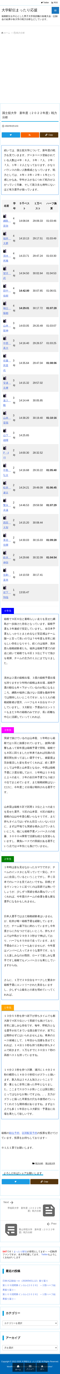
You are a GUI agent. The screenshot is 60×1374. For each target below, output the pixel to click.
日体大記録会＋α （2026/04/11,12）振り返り (25, 1280)
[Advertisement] (30, 70)
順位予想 (14, 1133)
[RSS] (30, 134)
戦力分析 (20, 33)
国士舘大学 (50, 1163)
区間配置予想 (29, 1133)
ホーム (7, 33)
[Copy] (49, 134)
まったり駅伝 (20, 1251)
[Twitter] (11, 134)
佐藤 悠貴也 (7, 365)
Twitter (44, 1254)
